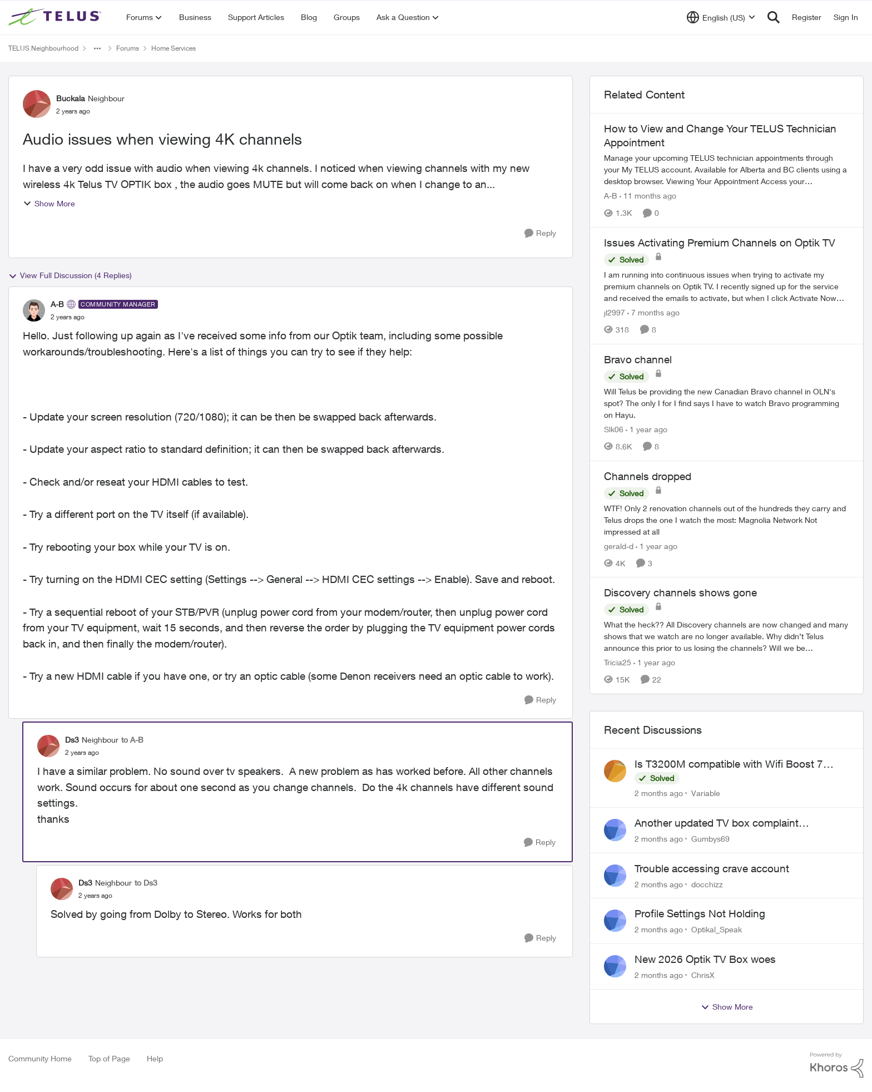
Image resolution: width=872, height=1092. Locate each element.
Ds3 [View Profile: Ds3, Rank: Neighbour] (72, 739)
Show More (49, 203)
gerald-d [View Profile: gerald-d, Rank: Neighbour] (618, 545)
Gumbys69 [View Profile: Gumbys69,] (710, 838)
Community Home (40, 1058)
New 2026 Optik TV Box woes (705, 959)
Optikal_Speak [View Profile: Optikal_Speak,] (716, 929)
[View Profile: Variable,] (615, 771)
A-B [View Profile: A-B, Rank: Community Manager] (57, 304)
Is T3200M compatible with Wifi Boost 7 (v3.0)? (729, 764)
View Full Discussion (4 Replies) (70, 275)
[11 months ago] (648, 195)
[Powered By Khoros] (837, 1065)
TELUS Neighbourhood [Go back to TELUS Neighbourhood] (43, 48)
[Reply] (540, 233)
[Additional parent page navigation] (97, 48)
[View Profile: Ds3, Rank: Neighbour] (48, 746)
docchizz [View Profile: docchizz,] (707, 883)
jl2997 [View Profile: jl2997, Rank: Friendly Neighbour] (614, 312)
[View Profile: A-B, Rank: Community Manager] (34, 310)
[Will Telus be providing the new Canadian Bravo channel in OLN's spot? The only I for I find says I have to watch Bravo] (726, 403)
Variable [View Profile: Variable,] (705, 793)
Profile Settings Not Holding (700, 913)
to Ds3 (146, 882)
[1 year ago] (646, 429)
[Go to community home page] (56, 17)
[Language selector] (721, 17)
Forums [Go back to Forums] (127, 48)
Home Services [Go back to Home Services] (173, 48)
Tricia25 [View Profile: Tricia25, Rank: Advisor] (617, 662)
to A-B (132, 739)
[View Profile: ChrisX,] (615, 966)
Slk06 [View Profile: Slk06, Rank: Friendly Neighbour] (613, 429)
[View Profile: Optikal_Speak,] (615, 921)
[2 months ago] (659, 793)
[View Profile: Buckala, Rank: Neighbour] (37, 104)
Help (155, 1058)
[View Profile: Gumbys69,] (615, 830)
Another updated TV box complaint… (722, 823)
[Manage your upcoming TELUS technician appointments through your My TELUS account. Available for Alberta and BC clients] (726, 169)
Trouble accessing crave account (712, 868)
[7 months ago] (653, 312)
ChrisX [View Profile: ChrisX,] (703, 975)
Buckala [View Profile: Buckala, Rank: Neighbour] (70, 98)
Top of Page (109, 1058)
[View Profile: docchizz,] (615, 875)
